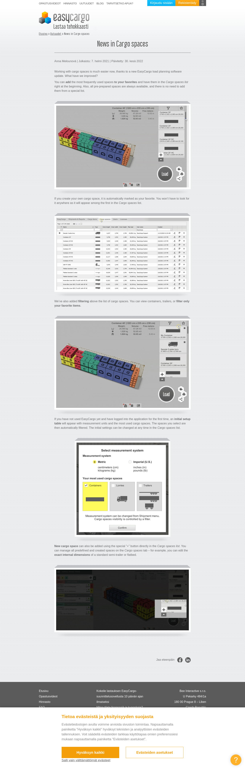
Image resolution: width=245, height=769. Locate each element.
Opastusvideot (50, 3)
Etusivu (43, 33)
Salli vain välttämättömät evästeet (86, 760)
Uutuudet (86, 3)
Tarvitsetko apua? (119, 3)
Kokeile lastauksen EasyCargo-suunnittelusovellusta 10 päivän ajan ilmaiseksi (120, 696)
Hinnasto (70, 3)
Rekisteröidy (187, 3)
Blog (100, 3)
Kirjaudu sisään (161, 3)
